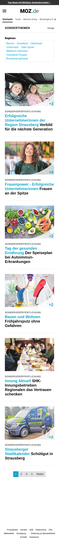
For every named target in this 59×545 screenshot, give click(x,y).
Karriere (23, 530)
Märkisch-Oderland (17, 51)
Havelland (22, 43)
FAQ (50, 530)
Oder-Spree (27, 47)
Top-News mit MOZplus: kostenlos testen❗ (29, 2)
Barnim (10, 43)
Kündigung (21, 533)
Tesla (18, 19)
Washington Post (47, 19)
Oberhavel (36, 43)
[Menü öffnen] (4, 11)
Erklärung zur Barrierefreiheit (43, 533)
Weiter (40, 474)
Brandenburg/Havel (17, 58)
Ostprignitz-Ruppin (16, 54)
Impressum (34, 537)
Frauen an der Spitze (29, 188)
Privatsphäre (12, 530)
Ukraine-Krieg (30, 19)
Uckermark (12, 47)
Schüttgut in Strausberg (29, 453)
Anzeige (50, 28)
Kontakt (23, 537)
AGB (31, 530)
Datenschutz (41, 530)
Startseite (8, 19)
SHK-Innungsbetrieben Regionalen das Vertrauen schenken (28, 387)
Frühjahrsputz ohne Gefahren (22, 321)
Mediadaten (9, 533)
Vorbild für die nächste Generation (29, 122)
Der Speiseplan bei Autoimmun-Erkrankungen (28, 255)
